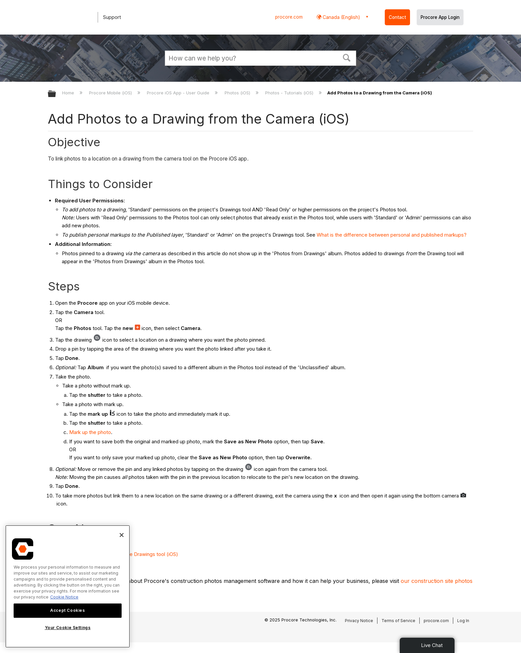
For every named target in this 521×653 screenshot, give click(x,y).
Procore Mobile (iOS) (111, 92)
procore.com (289, 17)
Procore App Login (440, 17)
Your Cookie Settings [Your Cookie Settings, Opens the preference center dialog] (68, 627)
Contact (397, 17)
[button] (347, 57)
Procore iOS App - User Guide (179, 92)
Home (68, 92)
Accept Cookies (67, 610)
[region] (67, 586)
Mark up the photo (90, 432)
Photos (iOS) (238, 92)
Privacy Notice (359, 620)
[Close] (121, 535)
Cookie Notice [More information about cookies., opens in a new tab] (64, 597)
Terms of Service (398, 620)
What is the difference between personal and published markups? (392, 235)
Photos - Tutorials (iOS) (290, 92)
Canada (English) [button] (340, 17)
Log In (463, 620)
